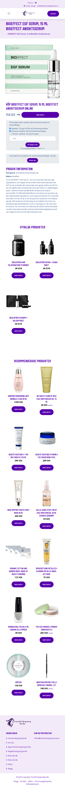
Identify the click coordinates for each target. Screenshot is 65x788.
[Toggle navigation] (9, 13)
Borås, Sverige (31, 6)
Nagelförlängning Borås (17, 751)
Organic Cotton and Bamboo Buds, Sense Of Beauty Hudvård (18, 571)
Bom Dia (18, 682)
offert (53, 14)
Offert (10, 764)
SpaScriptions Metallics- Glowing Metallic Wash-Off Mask (46, 571)
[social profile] (35, 3)
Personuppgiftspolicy (43, 781)
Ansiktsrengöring (31, 173)
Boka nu (32, 160)
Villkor (30, 781)
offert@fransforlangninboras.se (47, 6)
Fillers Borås (13, 760)
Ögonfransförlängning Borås (19, 747)
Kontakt (23, 781)
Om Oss (11, 743)
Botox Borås (13, 756)
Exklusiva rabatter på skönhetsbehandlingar (28, 131)
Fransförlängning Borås (17, 738)
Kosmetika (20, 173)
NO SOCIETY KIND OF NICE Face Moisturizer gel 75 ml (47, 399)
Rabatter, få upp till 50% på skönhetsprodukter (29, 128)
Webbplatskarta (32, 784)
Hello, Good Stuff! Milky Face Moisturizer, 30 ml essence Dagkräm (46, 513)
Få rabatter (33, 145)
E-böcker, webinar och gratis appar (25, 134)
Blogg (10, 768)
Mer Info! (40, 115)
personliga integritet (29, 148)
